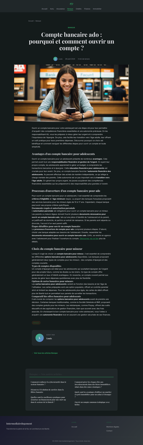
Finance (87, 9)
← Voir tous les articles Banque (45, 353)
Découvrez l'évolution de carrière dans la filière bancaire (47, 391)
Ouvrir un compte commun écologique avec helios (92, 403)
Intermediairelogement (19, 423)
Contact (109, 431)
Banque (70, 9)
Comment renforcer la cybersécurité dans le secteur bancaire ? (48, 383)
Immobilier (97, 9)
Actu (52, 9)
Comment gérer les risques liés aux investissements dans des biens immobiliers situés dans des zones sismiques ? (92, 384)
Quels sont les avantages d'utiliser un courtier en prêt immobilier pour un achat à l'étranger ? (93, 394)
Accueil (44, 9)
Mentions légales (112, 427)
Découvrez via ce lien (89, 238)
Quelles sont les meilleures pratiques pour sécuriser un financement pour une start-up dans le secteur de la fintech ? (48, 399)
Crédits (78, 9)
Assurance (60, 9)
